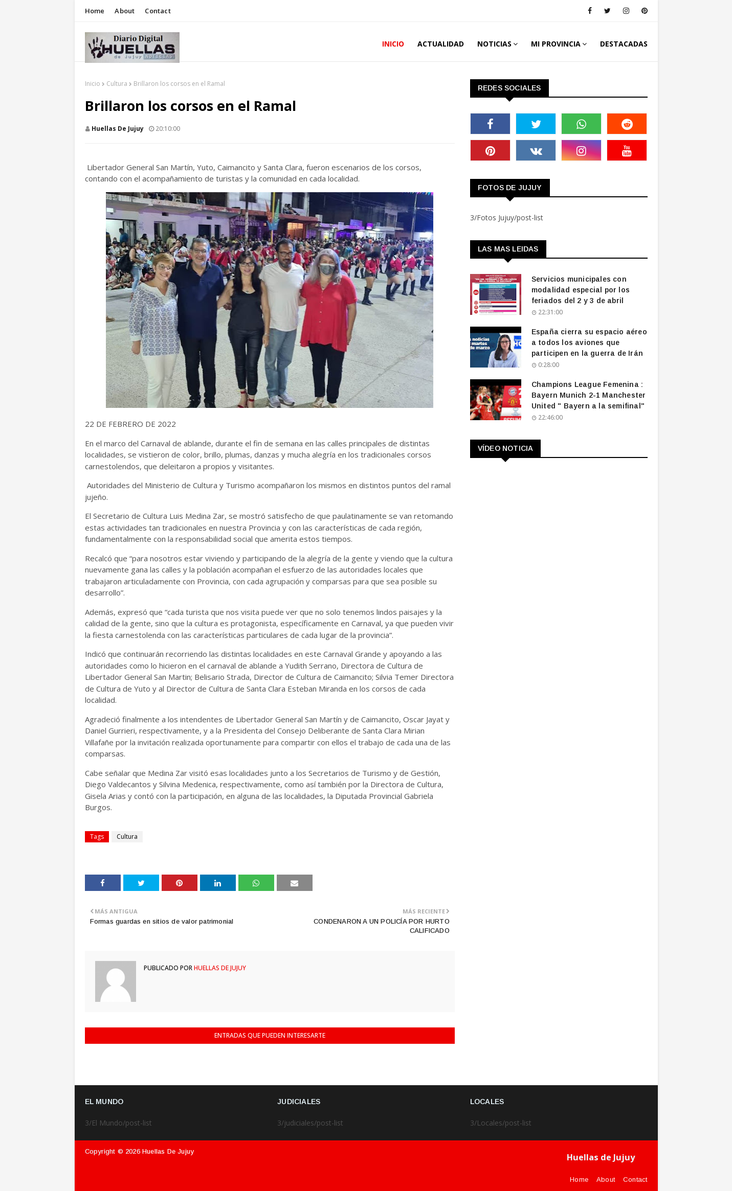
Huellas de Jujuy (168, 1151)
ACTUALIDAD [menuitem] (440, 44)
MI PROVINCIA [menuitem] (556, 44)
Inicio (92, 83)
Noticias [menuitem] (494, 44)
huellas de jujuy (118, 128)
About (125, 10)
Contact (157, 10)
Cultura (116, 83)
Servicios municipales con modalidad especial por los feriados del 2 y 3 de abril (580, 290)
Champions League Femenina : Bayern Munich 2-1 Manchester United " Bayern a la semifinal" (588, 395)
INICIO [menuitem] (393, 44)
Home (95, 10)
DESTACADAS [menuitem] (624, 44)
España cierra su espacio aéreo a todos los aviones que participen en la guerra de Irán (589, 342)
